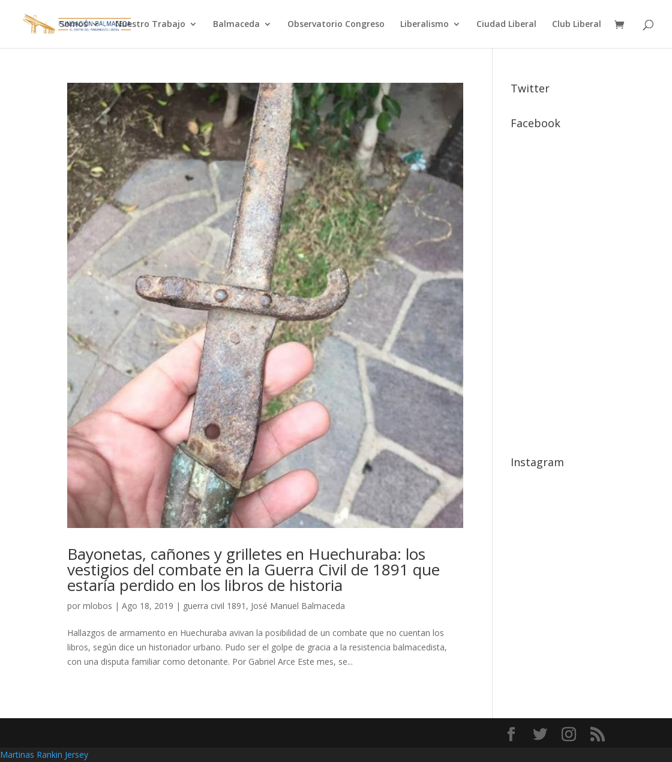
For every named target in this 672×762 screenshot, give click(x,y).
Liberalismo (424, 24)
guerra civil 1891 (214, 605)
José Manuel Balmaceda (298, 605)
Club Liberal (576, 24)
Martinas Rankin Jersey (44, 754)
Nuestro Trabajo (150, 24)
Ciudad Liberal (506, 24)
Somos (73, 24)
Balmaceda (236, 24)
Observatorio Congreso (336, 24)
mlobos (97, 605)
